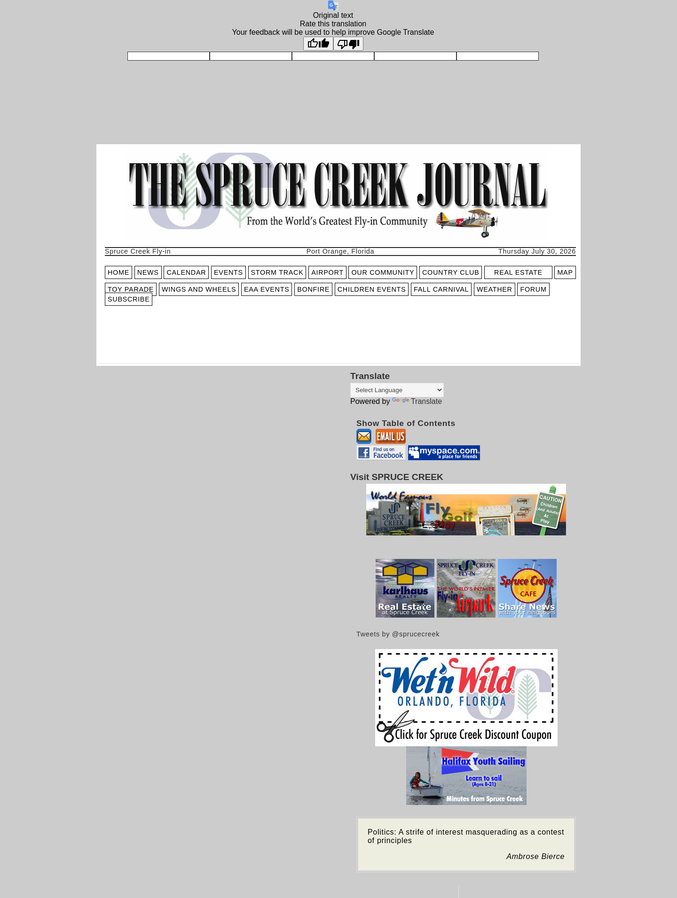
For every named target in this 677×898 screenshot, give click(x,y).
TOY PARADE (131, 289)
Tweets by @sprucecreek (398, 634)
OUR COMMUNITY (382, 272)
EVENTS (228, 272)
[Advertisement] (215, 337)
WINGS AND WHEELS (199, 289)
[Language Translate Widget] (397, 390)
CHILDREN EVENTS (372, 289)
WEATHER (494, 289)
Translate (417, 401)
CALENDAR (186, 272)
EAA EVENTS (267, 289)
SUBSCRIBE (129, 299)
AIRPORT (327, 272)
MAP (565, 272)
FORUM (533, 289)
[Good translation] (318, 44)
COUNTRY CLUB (450, 272)
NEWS (148, 272)
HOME (118, 272)
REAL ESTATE (518, 272)
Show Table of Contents (406, 423)
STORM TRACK (277, 272)
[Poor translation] (348, 44)
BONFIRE (313, 289)
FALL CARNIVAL (441, 289)
